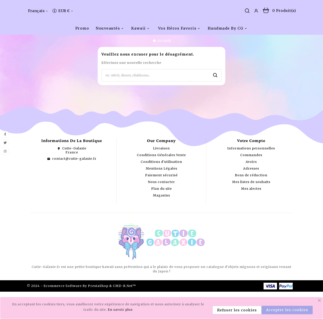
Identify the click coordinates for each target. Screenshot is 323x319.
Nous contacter (161, 209)
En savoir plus (120, 310)
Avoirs (251, 189)
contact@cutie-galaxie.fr (74, 186)
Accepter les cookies (287, 310)
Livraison (161, 176)
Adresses (251, 196)
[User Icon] (256, 24)
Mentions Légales (161, 196)
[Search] (215, 102)
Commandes (251, 182)
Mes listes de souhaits (251, 209)
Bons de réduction (251, 202)
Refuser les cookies (237, 310)
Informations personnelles (251, 176)
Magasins (161, 223)
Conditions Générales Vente (161, 182)
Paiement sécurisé (161, 202)
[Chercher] (156, 102)
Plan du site (161, 216)
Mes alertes (251, 216)
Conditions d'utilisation (161, 189)
